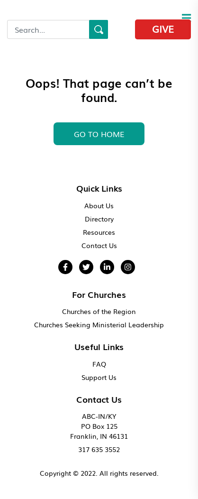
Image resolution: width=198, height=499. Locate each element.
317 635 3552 (99, 449)
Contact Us (99, 245)
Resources (99, 232)
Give (163, 28)
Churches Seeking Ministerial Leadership (99, 324)
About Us (99, 205)
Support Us (99, 377)
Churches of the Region (99, 311)
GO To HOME (99, 133)
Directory (99, 218)
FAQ (99, 364)
